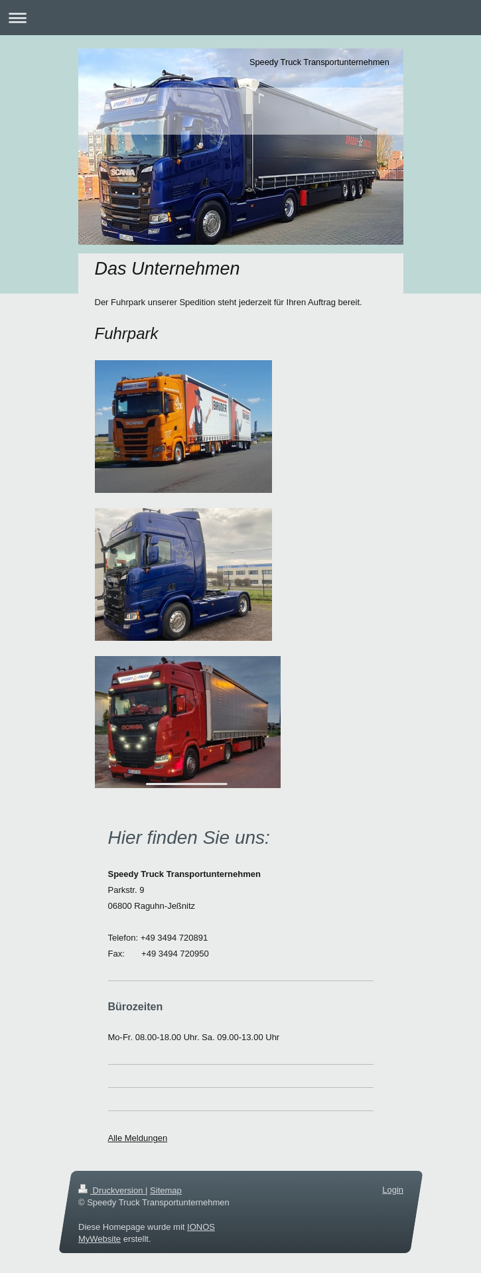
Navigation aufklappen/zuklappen (240, 17)
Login (392, 1190)
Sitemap (166, 1190)
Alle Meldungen (138, 1138)
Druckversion (111, 1190)
